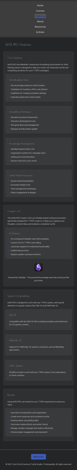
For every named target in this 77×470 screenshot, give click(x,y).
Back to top (38, 457)
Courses (40, 10)
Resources (40, 26)
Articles (40, 32)
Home (40, 5)
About (40, 21)
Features (40, 16)
